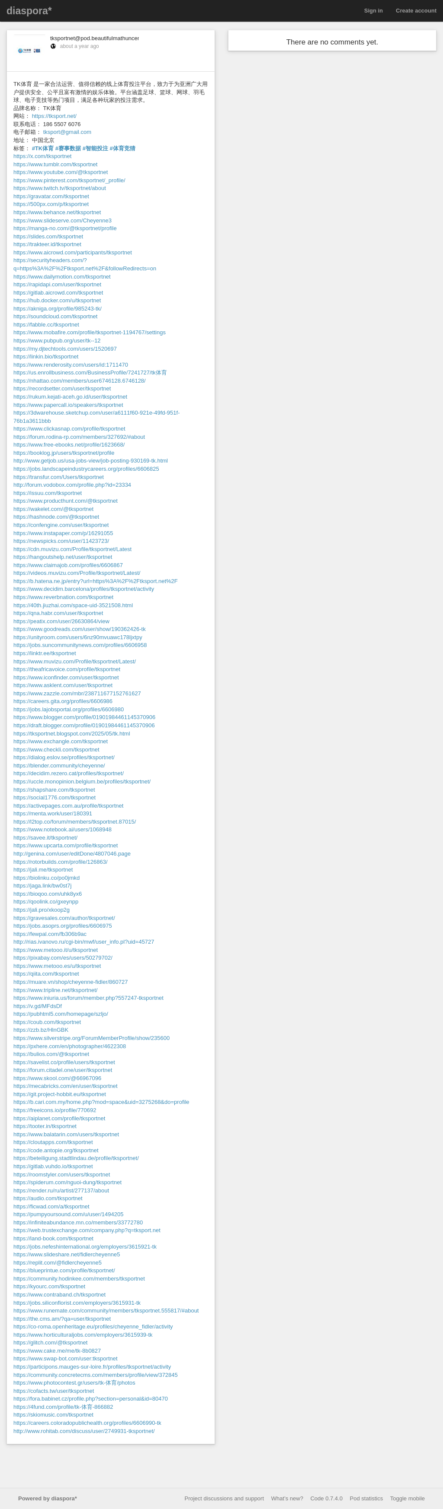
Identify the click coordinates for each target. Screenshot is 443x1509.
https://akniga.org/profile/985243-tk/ (57, 308)
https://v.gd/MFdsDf (37, 1006)
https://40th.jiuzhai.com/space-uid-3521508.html (73, 605)
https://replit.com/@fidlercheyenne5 (57, 1262)
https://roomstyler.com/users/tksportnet (61, 1174)
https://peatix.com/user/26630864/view (61, 621)
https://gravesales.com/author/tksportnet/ (64, 918)
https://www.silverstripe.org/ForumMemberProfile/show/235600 (91, 1038)
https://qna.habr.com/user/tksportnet (58, 613)
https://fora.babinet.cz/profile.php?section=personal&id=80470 (90, 1398)
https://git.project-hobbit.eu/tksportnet (59, 1094)
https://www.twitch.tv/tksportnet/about (59, 188)
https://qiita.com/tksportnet (46, 973)
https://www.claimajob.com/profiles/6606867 (68, 565)
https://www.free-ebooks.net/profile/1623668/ (69, 444)
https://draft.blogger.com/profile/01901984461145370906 (84, 725)
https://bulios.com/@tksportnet (51, 1054)
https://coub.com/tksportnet (47, 1022)
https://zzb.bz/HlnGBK (40, 1030)
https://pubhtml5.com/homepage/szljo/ (60, 1014)
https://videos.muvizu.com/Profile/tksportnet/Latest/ (76, 573)
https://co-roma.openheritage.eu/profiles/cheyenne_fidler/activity (93, 1326)
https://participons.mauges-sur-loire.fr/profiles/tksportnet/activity (92, 1366)
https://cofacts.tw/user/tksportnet (53, 1391)
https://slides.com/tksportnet (48, 236)
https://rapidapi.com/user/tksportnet (57, 284)
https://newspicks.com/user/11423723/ (61, 541)
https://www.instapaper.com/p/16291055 (63, 533)
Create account (416, 10)
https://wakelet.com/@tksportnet (53, 509)
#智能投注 (95, 148)
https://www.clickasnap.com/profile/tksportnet (69, 428)
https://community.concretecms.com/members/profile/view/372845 (95, 1375)
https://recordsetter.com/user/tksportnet (62, 388)
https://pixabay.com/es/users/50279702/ (62, 957)
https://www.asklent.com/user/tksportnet (62, 685)
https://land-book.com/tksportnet (53, 1238)
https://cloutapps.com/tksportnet (53, 1142)
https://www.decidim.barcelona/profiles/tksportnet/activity (83, 589)
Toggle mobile (407, 1498)
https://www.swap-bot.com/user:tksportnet (65, 1358)
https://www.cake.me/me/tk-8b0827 (57, 1350)
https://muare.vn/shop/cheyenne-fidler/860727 (70, 982)
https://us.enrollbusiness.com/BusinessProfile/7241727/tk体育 (90, 372)
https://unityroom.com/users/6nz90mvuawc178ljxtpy (77, 637)
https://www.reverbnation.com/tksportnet (63, 597)
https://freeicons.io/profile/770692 (54, 1110)
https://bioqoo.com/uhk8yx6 (47, 894)
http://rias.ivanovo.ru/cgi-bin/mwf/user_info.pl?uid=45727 (83, 941)
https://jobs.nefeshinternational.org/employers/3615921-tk (85, 1246)
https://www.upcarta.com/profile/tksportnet (65, 845)
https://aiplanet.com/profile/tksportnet (59, 1118)
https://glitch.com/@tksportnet (50, 1342)
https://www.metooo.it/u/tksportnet (55, 950)
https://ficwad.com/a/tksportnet (51, 1206)
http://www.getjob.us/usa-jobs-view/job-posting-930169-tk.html (90, 460)
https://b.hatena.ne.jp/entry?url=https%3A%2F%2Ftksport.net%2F (95, 581)
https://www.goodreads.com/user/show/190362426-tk (79, 629)
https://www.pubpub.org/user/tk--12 (57, 340)
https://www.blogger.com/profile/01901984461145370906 (84, 717)
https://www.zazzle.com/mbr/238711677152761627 (77, 693)
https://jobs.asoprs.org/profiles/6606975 (62, 926)
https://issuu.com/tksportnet (47, 493)
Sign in (373, 10)
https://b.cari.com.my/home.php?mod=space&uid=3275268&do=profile (101, 1102)
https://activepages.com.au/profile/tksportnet (68, 805)
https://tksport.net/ (54, 116)
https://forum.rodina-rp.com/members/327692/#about (79, 437)
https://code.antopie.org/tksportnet (56, 1150)
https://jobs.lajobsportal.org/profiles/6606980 (68, 709)
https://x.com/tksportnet (42, 156)
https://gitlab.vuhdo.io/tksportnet (53, 1166)
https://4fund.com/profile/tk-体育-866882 (63, 1407)
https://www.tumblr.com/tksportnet (55, 164)
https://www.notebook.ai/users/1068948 (62, 829)
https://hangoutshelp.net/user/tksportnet (62, 557)
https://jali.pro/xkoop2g (41, 910)
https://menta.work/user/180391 (52, 813)
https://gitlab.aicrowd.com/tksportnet (58, 292)
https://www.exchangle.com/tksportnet (60, 741)
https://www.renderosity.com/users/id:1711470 (70, 364)
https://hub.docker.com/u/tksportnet (57, 300)
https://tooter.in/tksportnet (45, 1126)
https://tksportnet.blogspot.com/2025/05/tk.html (71, 733)
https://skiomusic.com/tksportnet (53, 1414)
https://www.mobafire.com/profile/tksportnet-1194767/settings (89, 332)
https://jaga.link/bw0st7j (42, 885)
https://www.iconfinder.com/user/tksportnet (66, 677)
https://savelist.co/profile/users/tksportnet (64, 1062)
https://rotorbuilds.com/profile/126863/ (60, 862)
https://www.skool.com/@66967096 (57, 1078)
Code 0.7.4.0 (326, 1498)
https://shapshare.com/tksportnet (54, 789)
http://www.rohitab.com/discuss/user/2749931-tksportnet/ (84, 1431)
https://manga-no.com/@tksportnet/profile (65, 228)
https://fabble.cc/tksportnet (46, 324)
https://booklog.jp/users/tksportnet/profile (63, 453)
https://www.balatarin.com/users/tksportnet (66, 1134)
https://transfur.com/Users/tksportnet (58, 477)
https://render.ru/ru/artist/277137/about (61, 1190)
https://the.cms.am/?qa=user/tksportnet (62, 1319)
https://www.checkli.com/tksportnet (56, 749)
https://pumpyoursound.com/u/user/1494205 (68, 1214)
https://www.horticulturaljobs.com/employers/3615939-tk (83, 1334)
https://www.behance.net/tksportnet (57, 212)
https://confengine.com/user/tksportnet (61, 525)
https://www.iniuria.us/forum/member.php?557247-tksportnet (88, 998)
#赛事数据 (68, 148)
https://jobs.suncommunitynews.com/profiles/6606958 (80, 645)
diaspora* (29, 10)
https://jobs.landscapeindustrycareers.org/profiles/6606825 (86, 469)
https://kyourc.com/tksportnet (49, 1286)
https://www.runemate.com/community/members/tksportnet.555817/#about (106, 1310)
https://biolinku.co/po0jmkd (46, 878)
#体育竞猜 (122, 148)
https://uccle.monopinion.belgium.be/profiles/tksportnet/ (82, 781)
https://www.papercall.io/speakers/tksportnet (68, 405)
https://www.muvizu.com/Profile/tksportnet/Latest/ (74, 661)
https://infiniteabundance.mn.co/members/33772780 (78, 1222)
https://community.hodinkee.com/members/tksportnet (79, 1278)
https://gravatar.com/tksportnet (51, 196)
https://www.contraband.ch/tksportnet (59, 1294)
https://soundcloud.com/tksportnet (55, 316)
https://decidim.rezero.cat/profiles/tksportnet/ (68, 773)
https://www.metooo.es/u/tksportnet (57, 966)
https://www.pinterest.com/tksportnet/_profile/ (69, 180)
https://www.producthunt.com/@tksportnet (65, 501)
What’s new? (287, 1498)
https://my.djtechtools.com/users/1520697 (65, 349)
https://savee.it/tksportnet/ (45, 837)
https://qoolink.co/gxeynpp (45, 901)
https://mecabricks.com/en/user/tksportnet (65, 1086)
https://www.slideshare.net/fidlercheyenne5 (66, 1254)
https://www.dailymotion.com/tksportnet (62, 276)
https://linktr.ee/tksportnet (44, 653)
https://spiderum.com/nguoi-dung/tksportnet (67, 1182)
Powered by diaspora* (47, 1498)
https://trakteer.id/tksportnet (47, 244)
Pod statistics (366, 1498)
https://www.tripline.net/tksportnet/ (55, 990)
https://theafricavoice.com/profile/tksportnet (66, 669)
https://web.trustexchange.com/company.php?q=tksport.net (87, 1230)
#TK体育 (43, 148)
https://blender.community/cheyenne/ (59, 765)
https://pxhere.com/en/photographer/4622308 (69, 1046)
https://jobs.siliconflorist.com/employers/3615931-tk (77, 1303)
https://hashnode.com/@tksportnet (56, 517)
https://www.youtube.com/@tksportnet (60, 172)
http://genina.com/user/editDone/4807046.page (72, 853)
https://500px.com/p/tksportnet (51, 204)
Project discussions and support (224, 1498)
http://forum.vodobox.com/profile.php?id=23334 (72, 485)
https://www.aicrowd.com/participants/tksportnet (72, 252)
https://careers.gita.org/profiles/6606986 (62, 701)
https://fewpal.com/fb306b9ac (50, 934)
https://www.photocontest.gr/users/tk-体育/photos (74, 1382)
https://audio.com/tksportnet (48, 1198)
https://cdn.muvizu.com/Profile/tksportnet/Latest (72, 549)
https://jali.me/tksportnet (43, 869)
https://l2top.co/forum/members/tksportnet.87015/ (74, 821)
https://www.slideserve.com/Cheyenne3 (62, 220)
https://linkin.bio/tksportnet (45, 356)
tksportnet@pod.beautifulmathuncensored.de (106, 38)
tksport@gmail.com (67, 132)
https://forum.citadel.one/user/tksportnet (62, 1070)
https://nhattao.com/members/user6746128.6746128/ (79, 380)
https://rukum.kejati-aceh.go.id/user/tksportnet (70, 396)
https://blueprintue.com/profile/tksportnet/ (64, 1270)
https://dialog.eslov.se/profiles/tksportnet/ (64, 757)
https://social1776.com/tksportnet (54, 797)
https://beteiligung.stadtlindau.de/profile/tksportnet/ (76, 1158)
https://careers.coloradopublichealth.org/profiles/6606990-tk (87, 1423)
